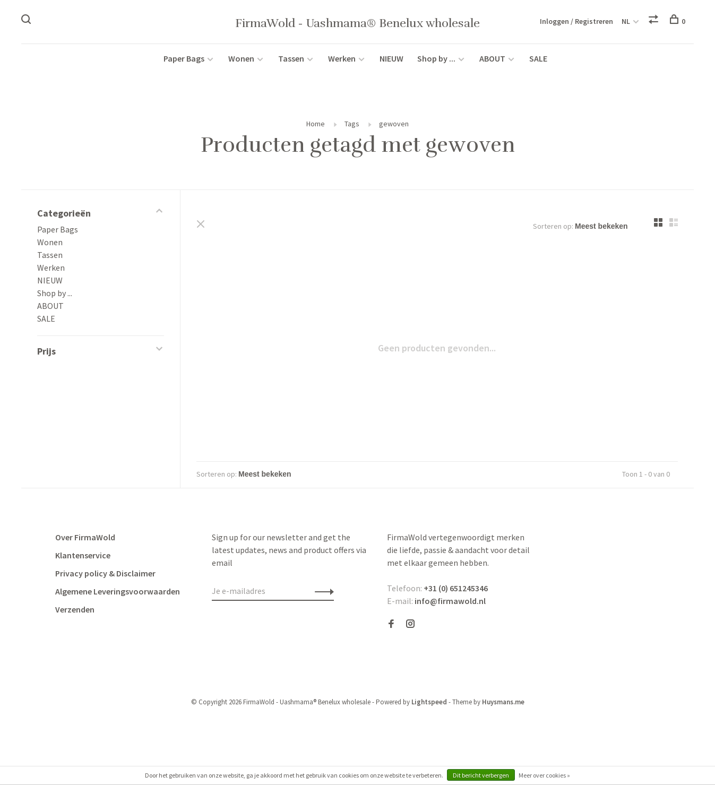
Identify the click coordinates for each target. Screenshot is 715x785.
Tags (351, 125)
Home (315, 125)
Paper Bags (183, 59)
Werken (342, 59)
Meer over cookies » (544, 775)
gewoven (394, 125)
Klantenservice (82, 556)
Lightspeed (429, 703)
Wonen (241, 59)
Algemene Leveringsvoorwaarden (117, 592)
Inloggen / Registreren (576, 21)
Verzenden (74, 610)
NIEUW (391, 59)
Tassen (291, 59)
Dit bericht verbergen (481, 775)
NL (626, 21)
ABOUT (493, 59)
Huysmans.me (503, 703)
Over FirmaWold (85, 538)
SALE (538, 59)
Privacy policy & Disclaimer (105, 574)
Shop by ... (436, 59)
